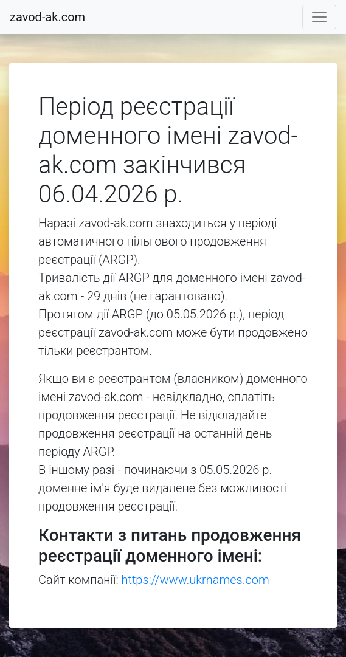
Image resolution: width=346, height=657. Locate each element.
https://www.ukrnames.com (195, 580)
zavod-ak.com (47, 17)
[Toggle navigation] (319, 17)
